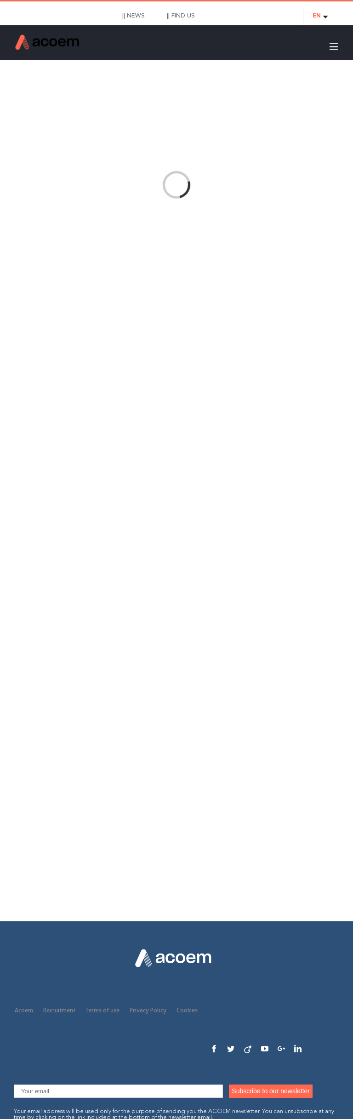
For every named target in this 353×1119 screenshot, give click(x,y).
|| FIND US (181, 16)
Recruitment (59, 1010)
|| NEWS (133, 16)
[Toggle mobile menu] (334, 46)
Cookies (187, 1010)
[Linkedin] (298, 1048)
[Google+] (281, 1048)
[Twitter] (230, 1048)
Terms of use (102, 1010)
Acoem (24, 1010)
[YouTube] (264, 1048)
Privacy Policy (148, 1010)
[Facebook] (214, 1048)
